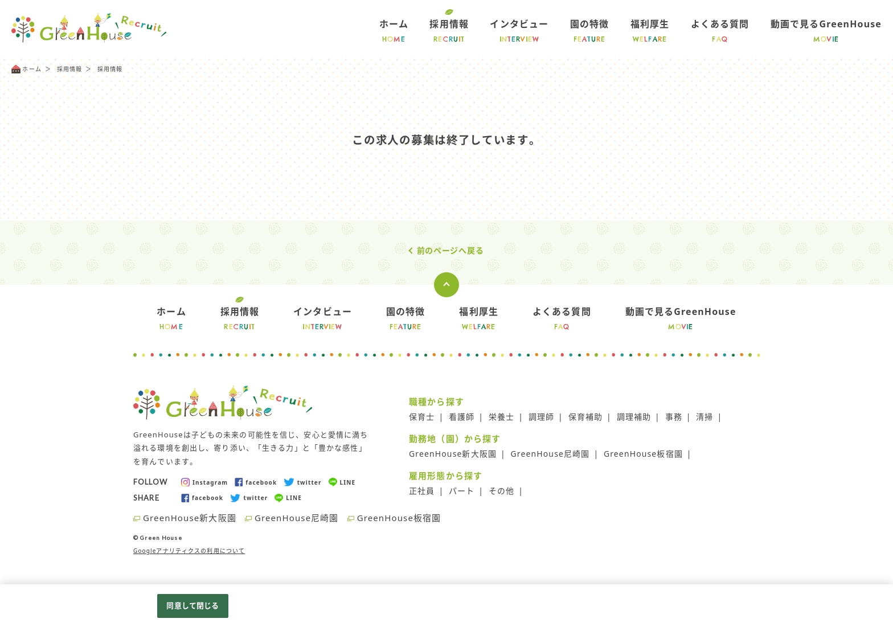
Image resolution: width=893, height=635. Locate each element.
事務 (673, 416)
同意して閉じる (192, 605)
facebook (256, 482)
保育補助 (585, 416)
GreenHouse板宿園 (643, 453)
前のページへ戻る (450, 250)
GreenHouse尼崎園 (550, 453)
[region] (446, 609)
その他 (501, 490)
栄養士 (501, 416)
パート (461, 490)
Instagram (204, 482)
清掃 (704, 416)
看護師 (461, 416)
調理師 (541, 416)
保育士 (422, 416)
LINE (342, 482)
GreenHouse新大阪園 (453, 453)
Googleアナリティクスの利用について (189, 551)
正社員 (422, 490)
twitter (302, 482)
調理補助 (634, 416)
